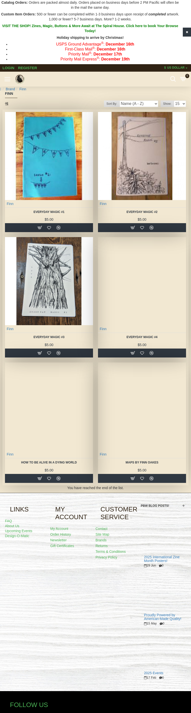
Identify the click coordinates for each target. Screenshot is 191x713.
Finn (10, 204)
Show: (167, 103)
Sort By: (111, 103)
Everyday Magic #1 (49, 212)
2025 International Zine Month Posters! (162, 559)
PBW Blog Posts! (155, 506)
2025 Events (153, 673)
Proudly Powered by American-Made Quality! (162, 617)
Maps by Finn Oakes (142, 462)
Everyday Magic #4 (142, 337)
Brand (10, 89)
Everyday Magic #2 (142, 212)
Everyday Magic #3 (49, 337)
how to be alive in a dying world (49, 462)
